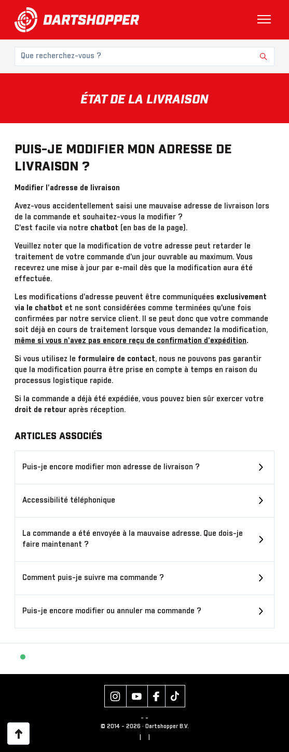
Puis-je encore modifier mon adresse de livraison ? (111, 467)
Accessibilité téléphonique (68, 500)
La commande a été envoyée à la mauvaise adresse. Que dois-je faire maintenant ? (132, 539)
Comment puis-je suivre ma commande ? (93, 578)
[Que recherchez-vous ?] (144, 56)
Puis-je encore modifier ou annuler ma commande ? (111, 611)
